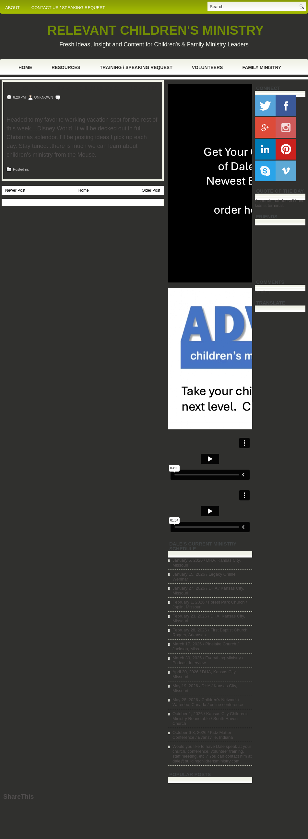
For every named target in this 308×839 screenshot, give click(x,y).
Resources (66, 67)
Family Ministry (261, 67)
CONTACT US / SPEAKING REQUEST (68, 7)
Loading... (264, 291)
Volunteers (207, 67)
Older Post (151, 190)
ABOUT (12, 7)
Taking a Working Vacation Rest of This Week (81, 88)
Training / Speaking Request (136, 67)
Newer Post (15, 190)
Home (25, 67)
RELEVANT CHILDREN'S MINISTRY (155, 30)
